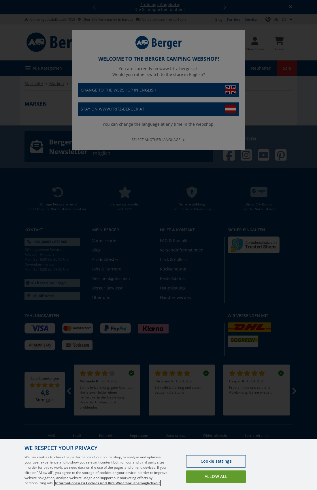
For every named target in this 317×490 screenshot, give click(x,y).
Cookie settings (216, 461)
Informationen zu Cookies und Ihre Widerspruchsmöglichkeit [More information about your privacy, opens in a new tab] (107, 483)
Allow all (216, 476)
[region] (158, 464)
